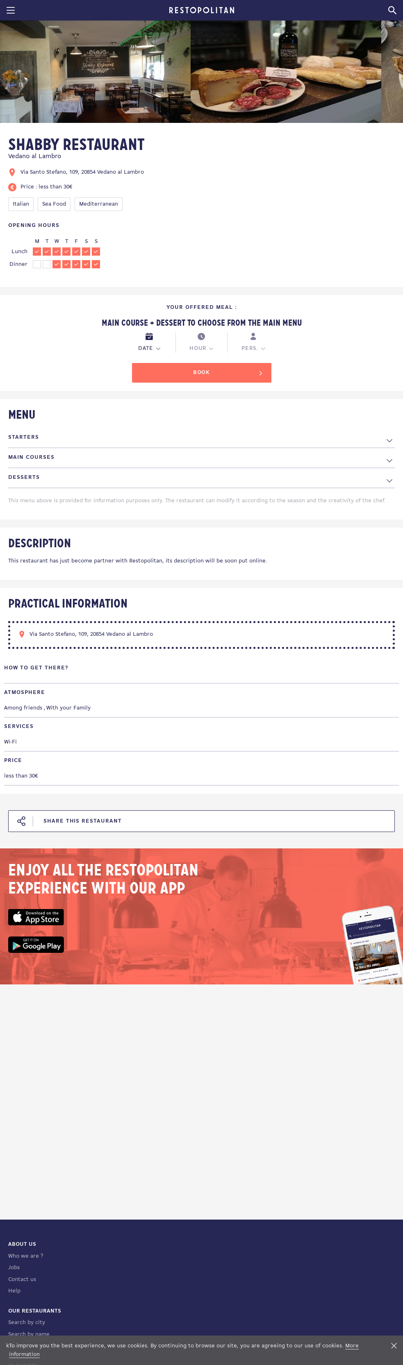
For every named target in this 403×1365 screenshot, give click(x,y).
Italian (21, 204)
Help (14, 1291)
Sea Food (54, 204)
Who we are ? (25, 1256)
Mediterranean (98, 204)
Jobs (14, 1268)
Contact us (22, 1280)
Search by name (29, 1334)
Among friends (23, 708)
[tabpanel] (95, 73)
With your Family (68, 708)
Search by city (26, 1323)
